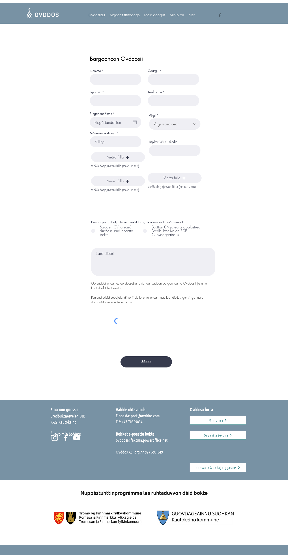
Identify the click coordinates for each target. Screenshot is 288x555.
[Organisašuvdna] (218, 435)
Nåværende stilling (102, 133)
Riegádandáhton (103, 113)
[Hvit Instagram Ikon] (54, 437)
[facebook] (220, 15)
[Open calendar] (135, 122)
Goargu (153, 70)
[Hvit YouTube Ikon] (76, 437)
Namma (95, 70)
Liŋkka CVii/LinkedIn (163, 141)
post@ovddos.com (145, 415)
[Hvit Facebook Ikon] (65, 437)
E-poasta (95, 92)
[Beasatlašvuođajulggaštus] (218, 467)
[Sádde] (146, 361)
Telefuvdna (155, 92)
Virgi (152, 115)
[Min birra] (218, 420)
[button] (118, 157)
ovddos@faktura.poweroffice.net (142, 440)
